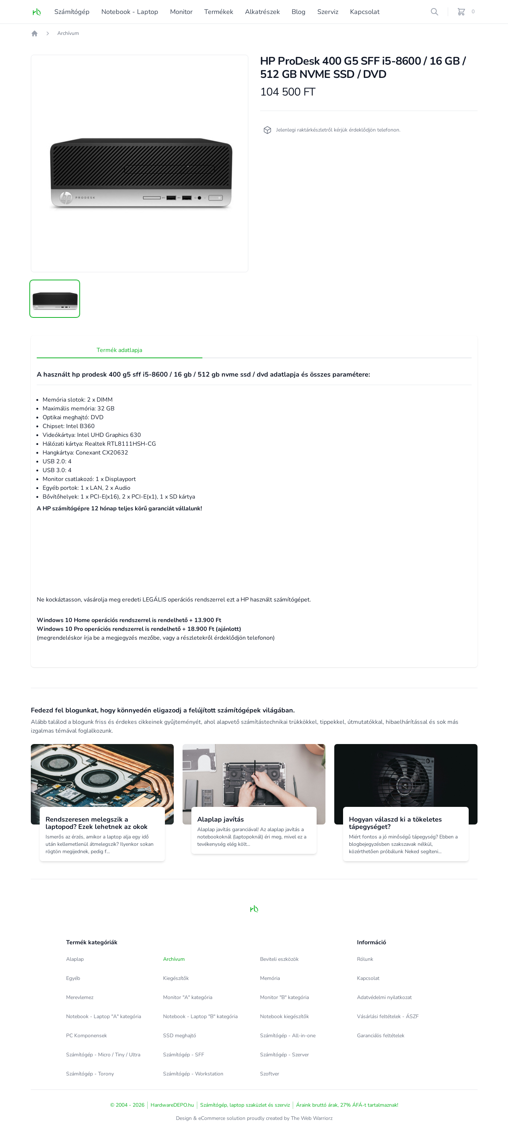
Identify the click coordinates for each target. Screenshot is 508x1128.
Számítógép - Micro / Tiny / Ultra (103, 1054)
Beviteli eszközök (279, 959)
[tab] (55, 298)
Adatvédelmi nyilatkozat (384, 997)
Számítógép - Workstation (193, 1073)
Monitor (181, 11)
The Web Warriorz (311, 1118)
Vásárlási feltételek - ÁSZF (388, 1016)
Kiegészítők (176, 978)
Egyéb (73, 978)
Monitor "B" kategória (284, 997)
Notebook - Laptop (129, 11)
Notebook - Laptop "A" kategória (103, 1016)
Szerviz (327, 11)
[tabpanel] (139, 163)
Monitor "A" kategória (187, 997)
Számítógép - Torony (90, 1073)
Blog (299, 11)
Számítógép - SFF (183, 1054)
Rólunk (365, 959)
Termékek (218, 11)
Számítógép (72, 11)
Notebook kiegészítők (284, 1016)
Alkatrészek (262, 11)
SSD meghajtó (179, 1035)
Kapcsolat (364, 11)
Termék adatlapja (65, 350)
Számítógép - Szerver (284, 1054)
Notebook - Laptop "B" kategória (200, 1016)
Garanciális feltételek (380, 1035)
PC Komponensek (86, 1035)
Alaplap (75, 959)
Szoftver (269, 1073)
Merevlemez (79, 997)
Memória (270, 978)
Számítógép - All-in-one (288, 1035)
